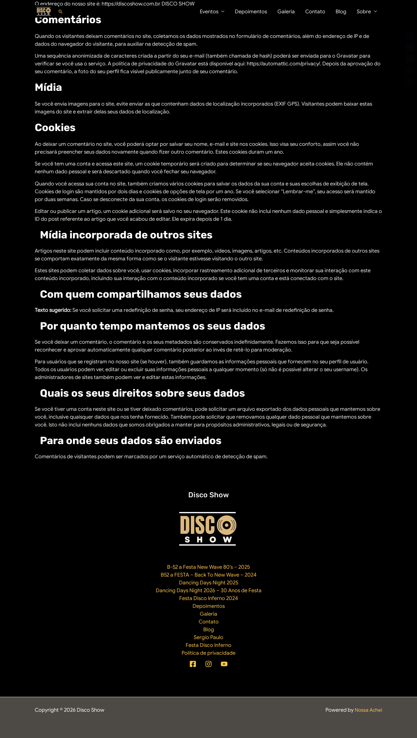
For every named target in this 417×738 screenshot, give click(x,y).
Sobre (364, 11)
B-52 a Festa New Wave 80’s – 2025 (208, 567)
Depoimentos (251, 11)
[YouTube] (224, 663)
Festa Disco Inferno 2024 (208, 598)
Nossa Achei (367, 710)
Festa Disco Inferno (208, 645)
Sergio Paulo (208, 637)
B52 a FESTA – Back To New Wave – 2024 (209, 575)
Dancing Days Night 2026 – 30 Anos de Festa (208, 590)
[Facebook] (192, 663)
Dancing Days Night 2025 (208, 582)
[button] (60, 11)
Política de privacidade (208, 653)
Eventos (209, 11)
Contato (315, 11)
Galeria (286, 11)
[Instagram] (208, 663)
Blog (341, 11)
